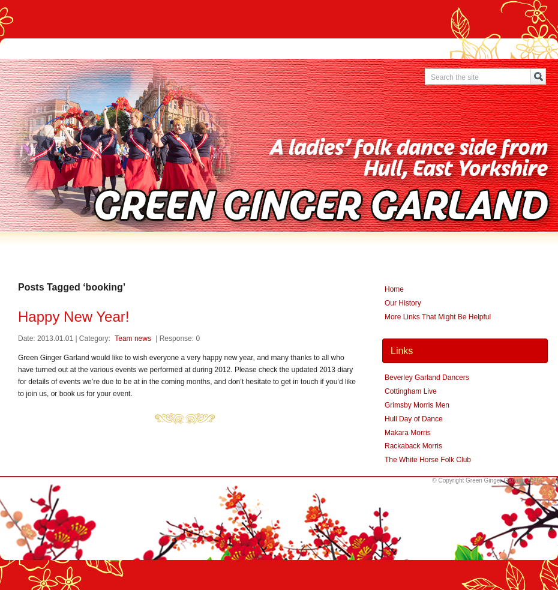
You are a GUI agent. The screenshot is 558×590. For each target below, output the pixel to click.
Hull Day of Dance (414, 419)
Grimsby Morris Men (417, 405)
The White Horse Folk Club (428, 460)
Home (394, 289)
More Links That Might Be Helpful (438, 317)
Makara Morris (408, 433)
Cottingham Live (411, 391)
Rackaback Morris (413, 446)
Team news (133, 338)
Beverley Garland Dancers (427, 377)
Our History (403, 303)
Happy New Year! (73, 317)
